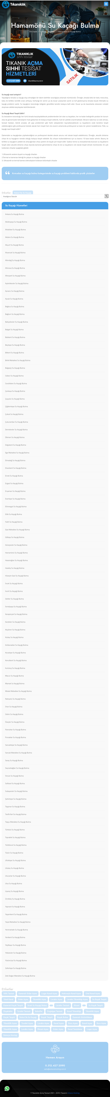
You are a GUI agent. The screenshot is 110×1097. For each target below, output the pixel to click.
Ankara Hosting (73, 1093)
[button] (106, 4)
